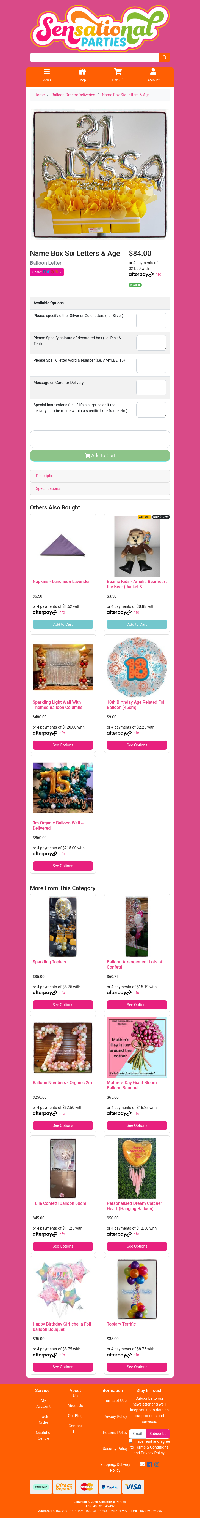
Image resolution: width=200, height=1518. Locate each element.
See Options (62, 745)
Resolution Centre (43, 1435)
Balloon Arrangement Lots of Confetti (134, 964)
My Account (43, 1403)
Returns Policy (115, 1432)
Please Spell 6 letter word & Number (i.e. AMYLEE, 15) (79, 360)
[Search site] (164, 57)
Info (157, 274)
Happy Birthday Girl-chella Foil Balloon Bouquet (62, 1326)
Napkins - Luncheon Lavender (61, 581)
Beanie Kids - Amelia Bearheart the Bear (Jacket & (137, 584)
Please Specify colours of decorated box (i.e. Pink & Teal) (77, 341)
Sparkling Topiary (49, 961)
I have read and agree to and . (149, 1447)
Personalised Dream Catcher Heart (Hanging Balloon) (134, 1206)
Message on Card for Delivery (59, 382)
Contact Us (75, 1429)
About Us (75, 1405)
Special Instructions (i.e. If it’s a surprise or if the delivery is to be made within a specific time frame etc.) (80, 408)
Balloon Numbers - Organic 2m (62, 1082)
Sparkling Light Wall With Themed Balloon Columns (57, 705)
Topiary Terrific (121, 1324)
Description (45, 476)
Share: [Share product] (45, 272)
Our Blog (75, 1416)
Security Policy (115, 1448)
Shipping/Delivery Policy (115, 1467)
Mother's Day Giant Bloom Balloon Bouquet (132, 1085)
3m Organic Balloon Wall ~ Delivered (58, 825)
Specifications (48, 488)
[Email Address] (137, 1434)
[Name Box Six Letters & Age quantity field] (100, 439)
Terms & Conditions (151, 1447)
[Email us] (142, 1464)
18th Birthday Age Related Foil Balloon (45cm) (136, 705)
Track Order (43, 1419)
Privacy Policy (115, 1416)
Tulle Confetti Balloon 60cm (59, 1203)
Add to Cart (100, 455)
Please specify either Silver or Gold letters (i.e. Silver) (78, 315)
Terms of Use (115, 1400)
